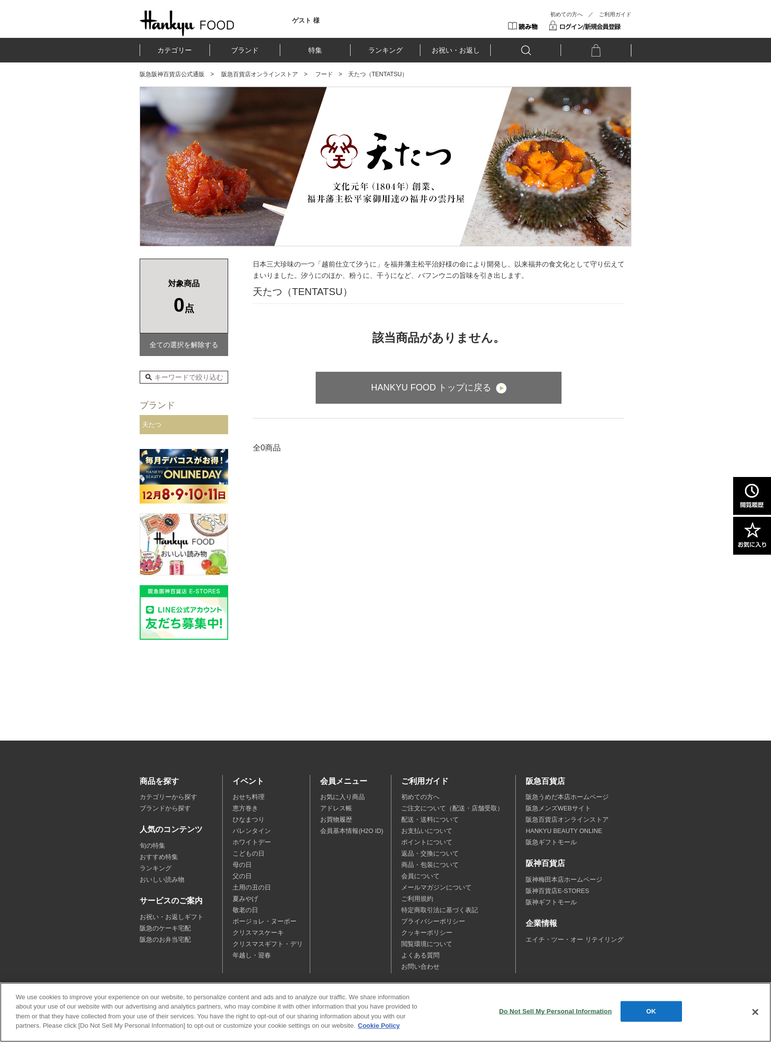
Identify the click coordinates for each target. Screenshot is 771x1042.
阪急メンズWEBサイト (558, 808)
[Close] (755, 1012)
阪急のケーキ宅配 (165, 928)
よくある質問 (420, 955)
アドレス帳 (336, 808)
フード (324, 74)
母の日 (242, 865)
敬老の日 (245, 910)
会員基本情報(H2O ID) (351, 831)
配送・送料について (430, 819)
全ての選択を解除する (183, 345)
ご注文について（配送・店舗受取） (452, 808)
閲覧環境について (426, 944)
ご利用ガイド (615, 14)
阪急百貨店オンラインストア (259, 74)
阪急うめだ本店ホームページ (567, 797)
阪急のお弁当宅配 (165, 939)
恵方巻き (245, 808)
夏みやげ (245, 898)
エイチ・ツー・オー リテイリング (574, 939)
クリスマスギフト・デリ (268, 944)
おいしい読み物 (162, 879)
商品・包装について (430, 865)
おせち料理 (249, 797)
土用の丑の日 (252, 887)
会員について (420, 876)
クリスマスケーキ (258, 932)
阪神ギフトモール (551, 902)
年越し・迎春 (252, 955)
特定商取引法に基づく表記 (439, 910)
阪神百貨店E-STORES (557, 891)
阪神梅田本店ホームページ (564, 879)
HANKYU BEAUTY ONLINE (564, 831)
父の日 (242, 876)
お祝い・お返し (456, 50)
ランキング (385, 50)
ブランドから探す (165, 808)
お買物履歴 (336, 819)
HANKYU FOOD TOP (187, 23)
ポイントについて (426, 842)
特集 (315, 50)
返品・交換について (430, 853)
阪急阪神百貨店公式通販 (172, 74)
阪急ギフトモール (551, 842)
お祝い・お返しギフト (172, 917)
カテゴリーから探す (168, 797)
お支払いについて (426, 831)
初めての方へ (566, 14)
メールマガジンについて (436, 887)
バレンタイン (252, 831)
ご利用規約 (417, 898)
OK (651, 1011)
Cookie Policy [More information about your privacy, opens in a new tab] (379, 1025)
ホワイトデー (252, 842)
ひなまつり (249, 819)
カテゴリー (174, 50)
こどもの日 (249, 853)
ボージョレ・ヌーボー (265, 921)
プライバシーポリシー (433, 921)
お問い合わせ (420, 966)
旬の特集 (152, 845)
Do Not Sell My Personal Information (555, 1011)
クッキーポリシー (426, 932)
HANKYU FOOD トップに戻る (431, 387)
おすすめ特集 (159, 857)
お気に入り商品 (342, 797)
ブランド (245, 50)
